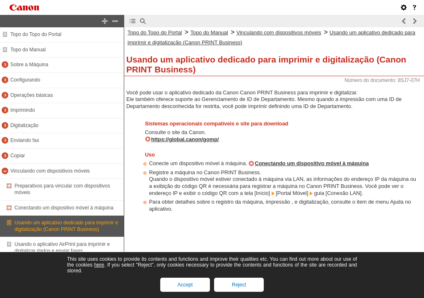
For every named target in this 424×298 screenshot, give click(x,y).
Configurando (25, 80)
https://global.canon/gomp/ (185, 139)
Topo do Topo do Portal (35, 34)
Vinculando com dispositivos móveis (50, 171)
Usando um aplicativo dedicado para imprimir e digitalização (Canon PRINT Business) (66, 226)
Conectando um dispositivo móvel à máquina (63, 208)
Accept (185, 285)
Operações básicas (31, 95)
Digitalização (24, 125)
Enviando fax (24, 140)
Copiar (17, 156)
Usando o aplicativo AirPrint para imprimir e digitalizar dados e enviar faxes (62, 247)
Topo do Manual (28, 50)
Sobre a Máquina (29, 64)
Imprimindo (22, 110)
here (99, 265)
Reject (239, 285)
